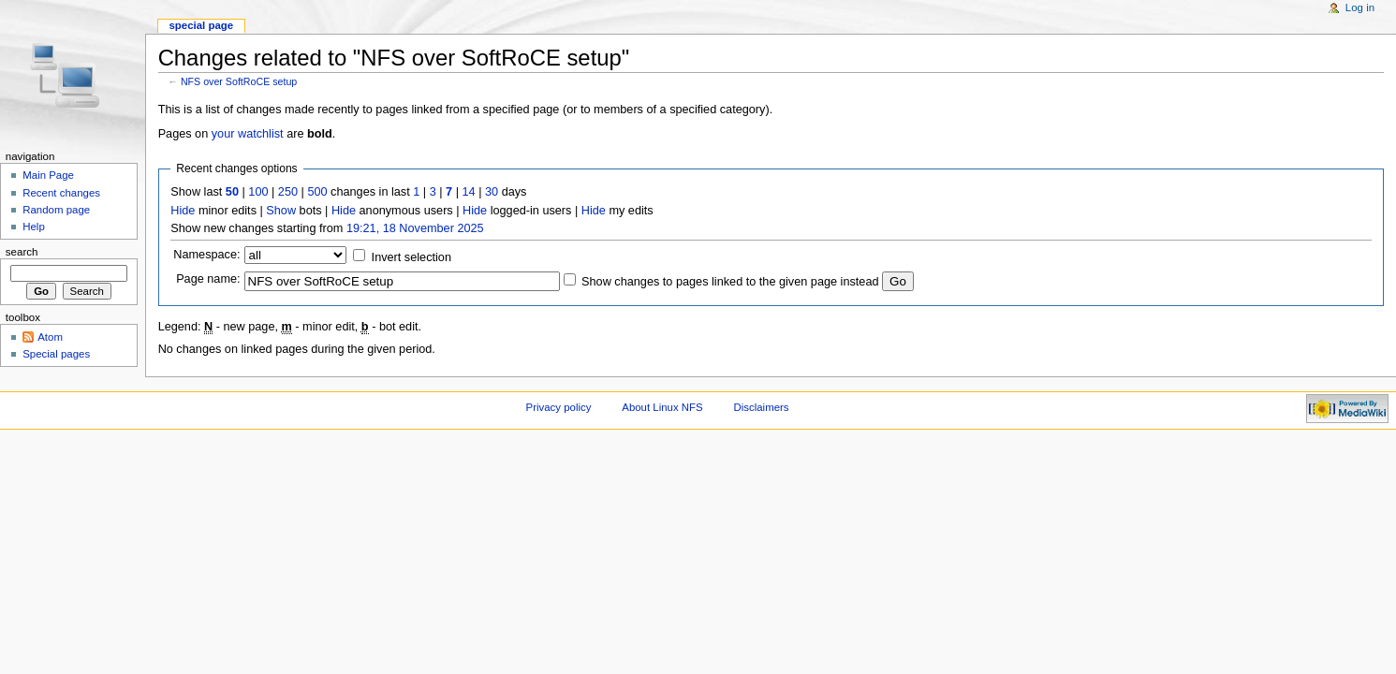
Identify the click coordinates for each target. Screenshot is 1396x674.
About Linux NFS (662, 407)
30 (491, 191)
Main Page (48, 175)
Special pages (56, 353)
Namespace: (206, 254)
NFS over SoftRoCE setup (239, 81)
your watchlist (248, 133)
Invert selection (411, 257)
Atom (50, 337)
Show (281, 210)
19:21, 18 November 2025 (415, 228)
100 (258, 191)
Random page (56, 209)
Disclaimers (761, 407)
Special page (201, 25)
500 (317, 191)
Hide (182, 210)
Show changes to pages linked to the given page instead (729, 281)
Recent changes (61, 192)
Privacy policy (559, 407)
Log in (1359, 7)
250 (288, 191)
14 (469, 191)
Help (33, 226)
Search (22, 251)
